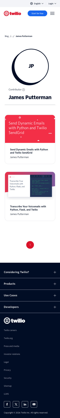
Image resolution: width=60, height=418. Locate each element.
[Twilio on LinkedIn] (25, 404)
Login (52, 3)
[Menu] (52, 13)
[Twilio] (12, 13)
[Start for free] (37, 13)
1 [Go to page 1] (30, 244)
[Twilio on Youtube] (34, 404)
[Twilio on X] (16, 404)
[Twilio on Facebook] (7, 404)
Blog (7, 36)
